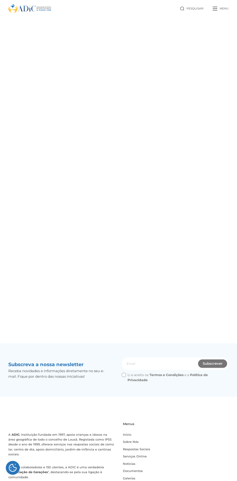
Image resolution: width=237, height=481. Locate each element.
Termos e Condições (167, 376)
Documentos (134, 473)
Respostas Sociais (137, 451)
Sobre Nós (131, 443)
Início (127, 436)
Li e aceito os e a (165, 379)
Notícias (129, 465)
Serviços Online (136, 458)
